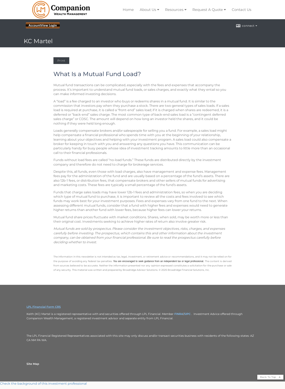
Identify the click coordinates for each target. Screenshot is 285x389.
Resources (174, 10)
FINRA (178, 314)
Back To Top (270, 377)
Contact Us (241, 10)
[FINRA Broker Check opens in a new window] (142, 383)
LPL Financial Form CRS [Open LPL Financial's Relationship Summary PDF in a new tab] (44, 307)
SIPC (187, 314)
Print (61, 60)
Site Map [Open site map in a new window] (33, 364)
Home (128, 10)
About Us (148, 10)
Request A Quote (207, 10)
